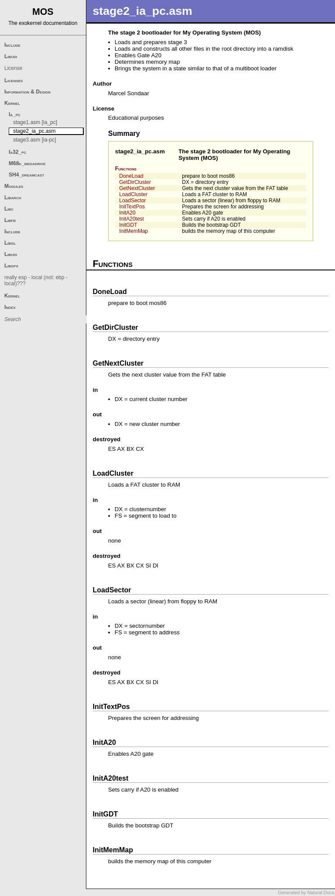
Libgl (10, 243)
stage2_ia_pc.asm (140, 151)
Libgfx (11, 266)
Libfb (10, 220)
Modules (13, 186)
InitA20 (127, 213)
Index (10, 307)
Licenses (13, 80)
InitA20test (131, 219)
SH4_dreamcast (26, 175)
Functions (126, 169)
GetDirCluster (135, 182)
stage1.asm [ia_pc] (35, 122)
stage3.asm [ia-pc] (34, 140)
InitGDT (128, 225)
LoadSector (132, 200)
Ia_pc (15, 114)
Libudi (10, 56)
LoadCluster (133, 194)
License (13, 68)
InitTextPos (132, 207)
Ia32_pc (17, 152)
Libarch (12, 197)
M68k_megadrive (27, 163)
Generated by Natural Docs (306, 892)
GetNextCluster (137, 188)
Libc (9, 209)
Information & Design (27, 92)
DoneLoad (131, 176)
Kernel (12, 103)
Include (12, 45)
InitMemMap (133, 231)
